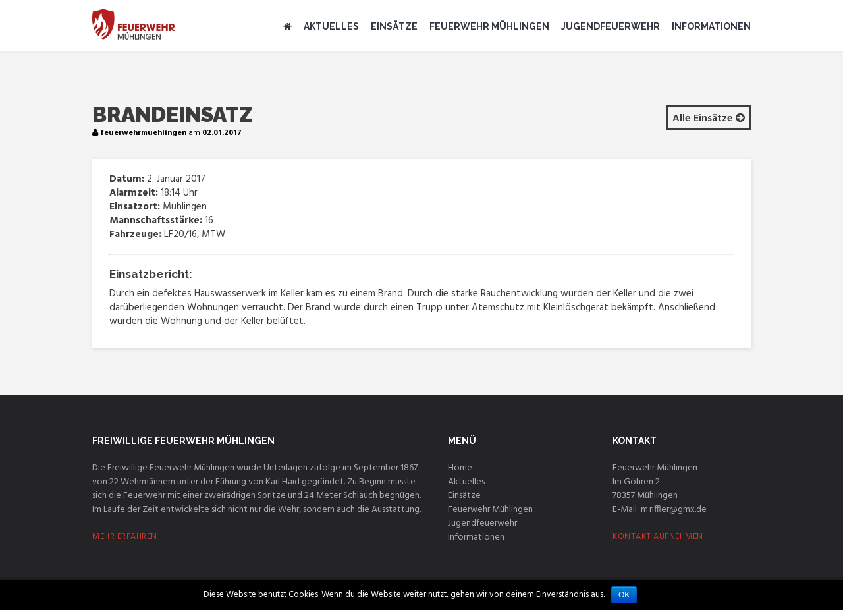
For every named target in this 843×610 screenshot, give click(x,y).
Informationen (711, 26)
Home (460, 468)
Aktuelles (331, 26)
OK (624, 594)
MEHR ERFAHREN (124, 536)
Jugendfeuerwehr (610, 26)
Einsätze (394, 26)
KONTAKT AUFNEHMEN (657, 536)
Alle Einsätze (708, 118)
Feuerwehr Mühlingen (489, 26)
